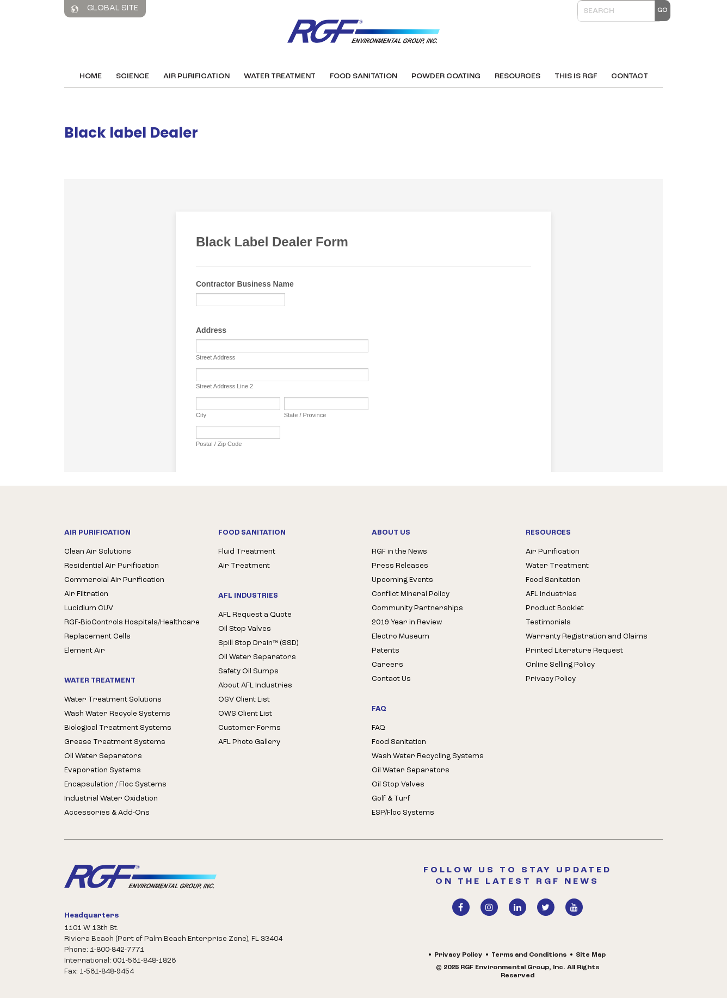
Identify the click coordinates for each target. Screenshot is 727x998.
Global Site (104, 8)
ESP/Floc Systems (403, 812)
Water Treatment (280, 76)
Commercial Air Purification (114, 580)
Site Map (591, 955)
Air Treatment (244, 565)
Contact (629, 76)
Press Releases (400, 565)
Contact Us (391, 679)
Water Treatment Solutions (113, 699)
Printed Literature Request (574, 650)
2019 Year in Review (407, 622)
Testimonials (548, 622)
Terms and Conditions (528, 955)
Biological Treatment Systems (117, 728)
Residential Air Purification (111, 565)
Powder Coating (445, 76)
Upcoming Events (402, 580)
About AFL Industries (255, 685)
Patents (385, 650)
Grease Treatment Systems (114, 742)
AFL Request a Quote (255, 614)
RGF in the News (399, 551)
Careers (387, 664)
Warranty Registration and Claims (587, 636)
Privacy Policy (551, 679)
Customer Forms (249, 728)
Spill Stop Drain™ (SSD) (258, 643)
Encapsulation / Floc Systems (115, 784)
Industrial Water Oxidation (111, 798)
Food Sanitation (363, 76)
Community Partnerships (417, 608)
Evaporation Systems (102, 770)
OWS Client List (245, 713)
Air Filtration (86, 594)
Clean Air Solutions (97, 551)
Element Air (84, 650)
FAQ (378, 728)
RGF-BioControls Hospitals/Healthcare (132, 622)
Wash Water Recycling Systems (428, 756)
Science (132, 76)
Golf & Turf (391, 798)
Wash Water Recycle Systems (117, 713)
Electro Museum (400, 636)
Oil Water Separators (103, 756)
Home (90, 76)
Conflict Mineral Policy (410, 594)
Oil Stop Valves (244, 629)
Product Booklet (555, 608)
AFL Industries (551, 594)
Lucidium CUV (88, 608)
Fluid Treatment (246, 551)
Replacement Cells (97, 636)
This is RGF (576, 76)
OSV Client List (244, 699)
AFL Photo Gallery (249, 742)
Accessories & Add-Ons (107, 812)
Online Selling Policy (560, 664)
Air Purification (196, 76)
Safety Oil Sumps (248, 671)
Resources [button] (517, 76)
